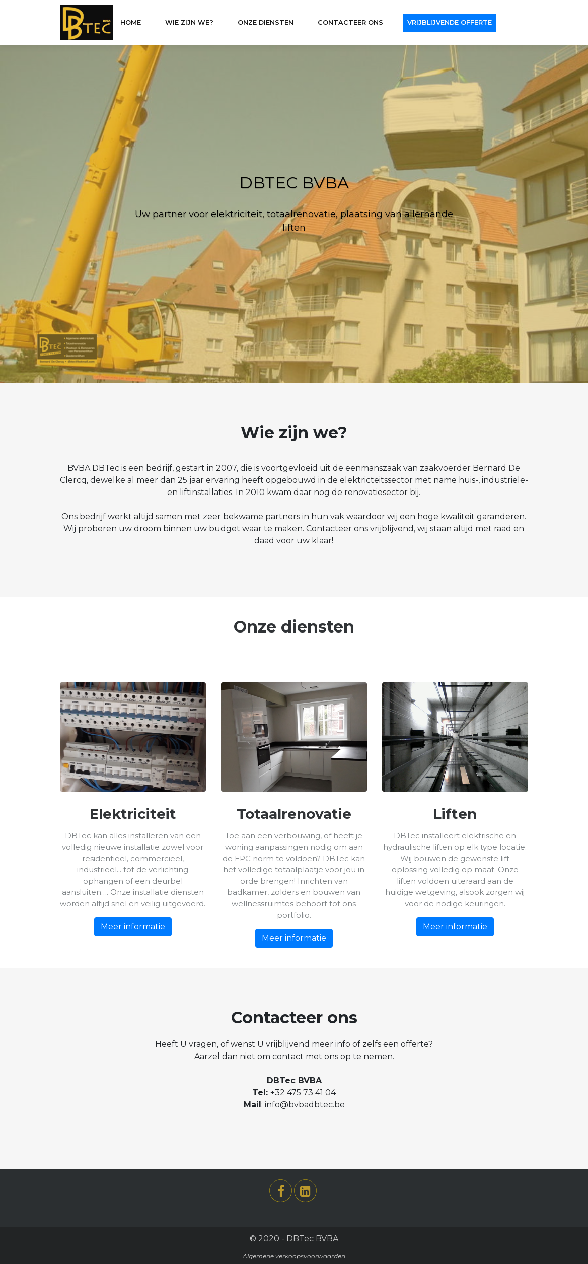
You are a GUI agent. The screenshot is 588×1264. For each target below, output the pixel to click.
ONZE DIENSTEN (265, 22)
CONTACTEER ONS (350, 22)
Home (130, 22)
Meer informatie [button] (133, 926)
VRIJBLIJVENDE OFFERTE (449, 22)
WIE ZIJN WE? (189, 22)
